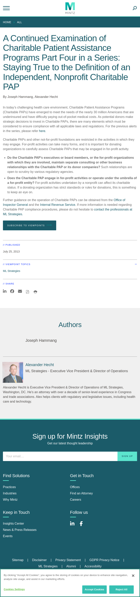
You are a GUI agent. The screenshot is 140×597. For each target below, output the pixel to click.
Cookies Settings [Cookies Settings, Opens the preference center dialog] (14, 589)
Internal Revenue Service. (58, 204)
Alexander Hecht (46, 96)
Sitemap (17, 560)
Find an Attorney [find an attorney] (81, 493)
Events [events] (8, 536)
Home (7, 22)
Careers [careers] (75, 499)
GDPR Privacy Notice (104, 560)
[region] (70, 583)
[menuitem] (8, 22)
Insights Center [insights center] (13, 523)
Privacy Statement (68, 560)
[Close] (133, 575)
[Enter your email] (70, 456)
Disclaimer (39, 560)
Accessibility (93, 566)
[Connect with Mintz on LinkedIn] (74, 525)
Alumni (71, 566)
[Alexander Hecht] (13, 372)
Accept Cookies (94, 589)
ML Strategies (11, 271)
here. (42, 131)
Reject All (121, 589)
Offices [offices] (75, 487)
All (19, 22)
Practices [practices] (9, 487)
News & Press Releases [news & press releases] (20, 529)
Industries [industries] (9, 493)
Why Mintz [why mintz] (10, 499)
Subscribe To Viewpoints (29, 225)
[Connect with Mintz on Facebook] (84, 525)
